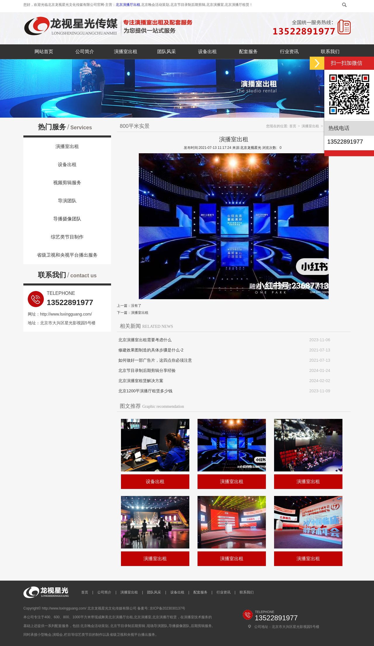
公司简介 (84, 51)
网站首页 (43, 51)
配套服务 (248, 51)
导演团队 (67, 200)
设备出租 (207, 51)
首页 (292, 126)
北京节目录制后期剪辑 (127, 626)
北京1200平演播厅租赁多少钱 (145, 391)
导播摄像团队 (67, 218)
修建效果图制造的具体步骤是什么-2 (150, 350)
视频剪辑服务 (67, 182)
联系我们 (330, 51)
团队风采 (166, 51)
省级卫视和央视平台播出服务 (67, 255)
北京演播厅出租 (128, 5)
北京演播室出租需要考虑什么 (145, 339)
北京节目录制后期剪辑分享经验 (147, 370)
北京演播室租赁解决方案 (140, 380)
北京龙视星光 (250, 148)
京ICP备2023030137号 (168, 608)
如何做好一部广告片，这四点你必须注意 (155, 360)
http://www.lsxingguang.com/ (66, 314)
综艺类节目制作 (67, 236)
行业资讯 (289, 51)
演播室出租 (125, 51)
